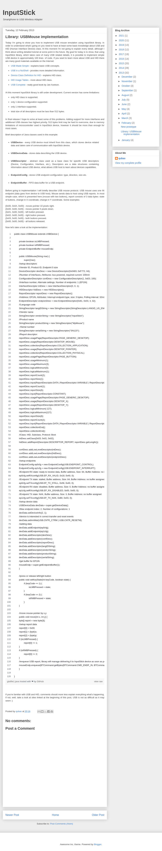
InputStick (19, 12)
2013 (122, 72)
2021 (122, 35)
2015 (122, 63)
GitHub (40, 681)
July (124, 99)
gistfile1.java (13, 681)
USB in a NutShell (20, 70)
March (125, 118)
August (125, 95)
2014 (122, 68)
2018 (122, 49)
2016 (122, 58)
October (126, 85)
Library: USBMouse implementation (131, 133)
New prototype (128, 126)
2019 (122, 45)
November (127, 81)
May (124, 109)
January (126, 140)
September (128, 90)
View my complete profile (128, 163)
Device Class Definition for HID (26, 75)
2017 (122, 54)
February (127, 122)
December (127, 76)
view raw (98, 681)
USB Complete (18, 84)
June (124, 104)
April (124, 113)
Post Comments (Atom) (61, 823)
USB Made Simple (20, 66)
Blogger (97, 844)
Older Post (98, 814)
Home (55, 814)
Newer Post (12, 814)
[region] (54, 455)
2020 (122, 40)
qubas (121, 158)
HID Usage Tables (20, 80)
